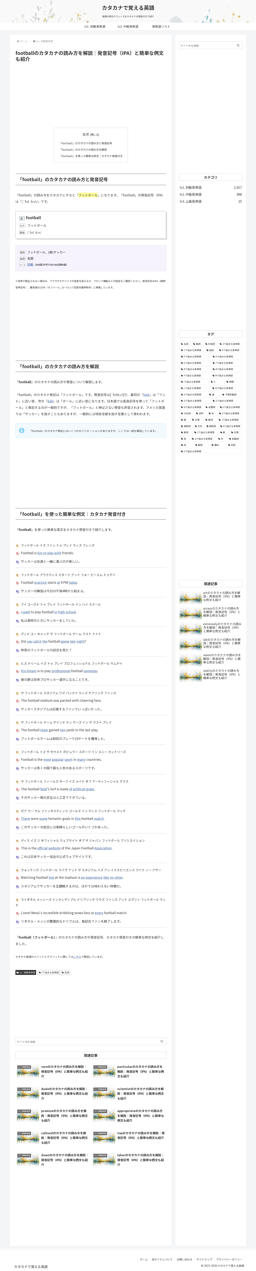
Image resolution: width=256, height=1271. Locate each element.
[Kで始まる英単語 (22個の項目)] (230, 426)
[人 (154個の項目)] (216, 382)
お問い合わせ (184, 1259)
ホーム (144, 1259)
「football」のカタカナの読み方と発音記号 (85, 143)
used (26, 611)
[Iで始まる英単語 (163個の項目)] (193, 382)
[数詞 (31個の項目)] (210, 420)
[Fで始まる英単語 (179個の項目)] (194, 375)
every (99, 912)
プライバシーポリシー (229, 1259)
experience (94, 877)
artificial (79, 788)
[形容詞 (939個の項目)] (210, 344)
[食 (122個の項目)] (214, 394)
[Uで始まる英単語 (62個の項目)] (230, 407)
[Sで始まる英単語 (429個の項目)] (230, 344)
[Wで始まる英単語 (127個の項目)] (226, 388)
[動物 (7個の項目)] (201, 445)
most (47, 759)
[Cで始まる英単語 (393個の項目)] (191, 350)
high (61, 611)
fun (39, 552)
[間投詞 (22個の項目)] (211, 426)
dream (31, 670)
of (70, 788)
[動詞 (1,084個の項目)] (197, 344)
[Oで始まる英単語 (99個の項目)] (194, 401)
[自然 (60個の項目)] (200, 413)
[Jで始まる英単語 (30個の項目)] (229, 420)
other (118, 877)
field (43, 788)
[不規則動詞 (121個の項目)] (231, 394)
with (57, 552)
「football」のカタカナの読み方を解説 (82, 149)
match (99, 818)
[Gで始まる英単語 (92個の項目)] (226, 401)
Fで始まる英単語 (49, 972)
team (44, 729)
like (106, 877)
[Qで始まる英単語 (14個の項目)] (203, 439)
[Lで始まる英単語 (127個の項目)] (194, 388)
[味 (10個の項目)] (186, 445)
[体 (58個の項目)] (212, 413)
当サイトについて (162, 1259)
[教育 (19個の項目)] (185, 432)
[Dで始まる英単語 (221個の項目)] (226, 356)
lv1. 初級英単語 (26, 972)
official (42, 847)
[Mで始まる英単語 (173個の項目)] (226, 375)
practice (40, 582)
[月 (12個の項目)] (222, 439)
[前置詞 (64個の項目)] (210, 407)
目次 (86, 134)
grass (90, 788)
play (50, 552)
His (23, 670)
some (43, 818)
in (55, 611)
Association (103, 847)
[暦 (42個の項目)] (184, 420)
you (29, 641)
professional (61, 670)
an (83, 877)
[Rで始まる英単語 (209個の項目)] (194, 369)
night (80, 641)
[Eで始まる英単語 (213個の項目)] (194, 363)
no (112, 877)
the (45, 641)
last (73, 641)
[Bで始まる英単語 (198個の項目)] (226, 369)
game (65, 641)
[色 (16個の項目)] (184, 439)
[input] (90, 1041)
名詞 (65, 972)
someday (90, 670)
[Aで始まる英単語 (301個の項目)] (229, 350)
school (71, 611)
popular (58, 759)
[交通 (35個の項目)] (196, 420)
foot (146, 394)
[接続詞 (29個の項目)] (185, 426)
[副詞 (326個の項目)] (211, 350)
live (51, 877)
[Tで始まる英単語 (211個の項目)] (226, 363)
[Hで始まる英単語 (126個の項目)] (193, 394)
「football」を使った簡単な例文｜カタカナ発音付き (90, 156)
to (44, 552)
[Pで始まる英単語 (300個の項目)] (194, 356)
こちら (77, 956)
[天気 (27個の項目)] (198, 426)
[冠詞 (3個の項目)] (234, 445)
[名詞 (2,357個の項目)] (185, 344)
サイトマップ (204, 1259)
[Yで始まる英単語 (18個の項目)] (205, 432)
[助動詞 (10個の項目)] (234, 439)
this (78, 818)
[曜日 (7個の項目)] (218, 445)
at (58, 582)
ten (62, 729)
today (73, 582)
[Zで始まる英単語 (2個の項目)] (210, 451)
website (54, 847)
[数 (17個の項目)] (224, 432)
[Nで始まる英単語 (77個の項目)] (191, 407)
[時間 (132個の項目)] (233, 382)
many (81, 759)
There (25, 818)
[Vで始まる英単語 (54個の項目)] (229, 413)
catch (37, 641)
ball (50, 401)
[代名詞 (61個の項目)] (186, 413)
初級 (30, 264)
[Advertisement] (90, 95)
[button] (162, 1041)
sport (68, 759)
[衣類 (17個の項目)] (235, 432)
